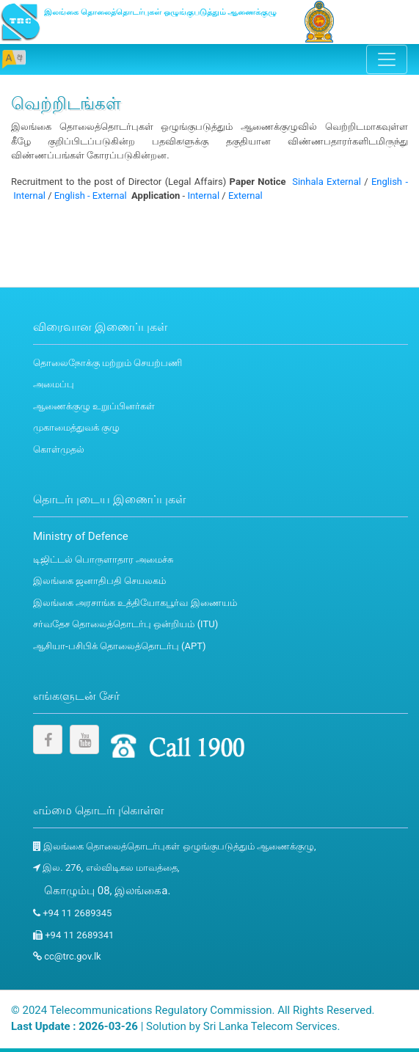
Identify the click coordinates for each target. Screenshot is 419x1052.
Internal (203, 195)
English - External (90, 195)
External (245, 195)
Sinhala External (326, 181)
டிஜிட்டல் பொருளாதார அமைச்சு (103, 559)
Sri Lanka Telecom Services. (271, 1026)
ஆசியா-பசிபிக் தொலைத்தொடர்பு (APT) (119, 645)
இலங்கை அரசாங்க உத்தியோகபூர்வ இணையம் (135, 602)
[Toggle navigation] (386, 59)
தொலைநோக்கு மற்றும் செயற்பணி (107, 362)
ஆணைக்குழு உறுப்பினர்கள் (94, 406)
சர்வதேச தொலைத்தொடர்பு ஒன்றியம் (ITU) (125, 623)
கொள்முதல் (58, 449)
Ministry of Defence (80, 536)
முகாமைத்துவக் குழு (76, 427)
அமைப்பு (53, 384)
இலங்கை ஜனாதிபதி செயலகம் (99, 580)
